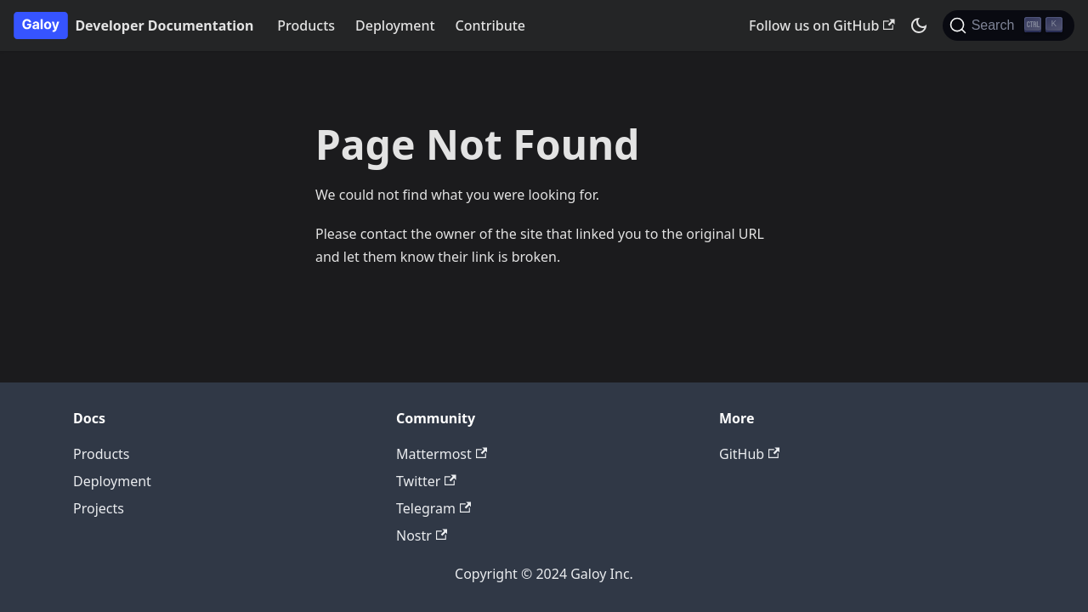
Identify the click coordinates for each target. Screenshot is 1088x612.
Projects (98, 508)
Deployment (395, 25)
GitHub (749, 454)
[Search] (1008, 25)
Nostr (421, 535)
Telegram (433, 508)
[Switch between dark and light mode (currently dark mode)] (918, 25)
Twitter (426, 481)
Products (306, 25)
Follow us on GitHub (822, 25)
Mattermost (441, 454)
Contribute (490, 25)
